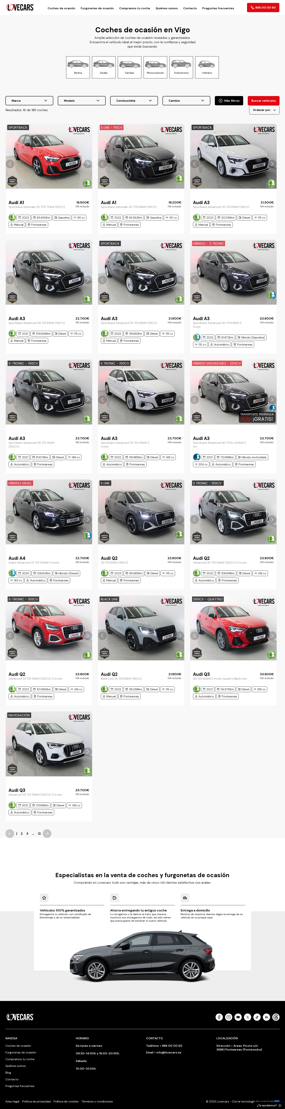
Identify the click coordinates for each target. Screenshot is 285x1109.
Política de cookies (66, 1101)
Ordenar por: (264, 110)
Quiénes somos (167, 8)
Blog (8, 1073)
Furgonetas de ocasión (97, 8)
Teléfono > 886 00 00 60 (164, 1046)
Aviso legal (12, 1101)
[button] (10, 164)
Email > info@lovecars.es (163, 1052)
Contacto (190, 8)
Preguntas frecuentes (218, 8)
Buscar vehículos (263, 101)
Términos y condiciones (97, 1101)
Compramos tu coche (134, 8)
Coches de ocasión (61, 8)
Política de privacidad (36, 1101)
